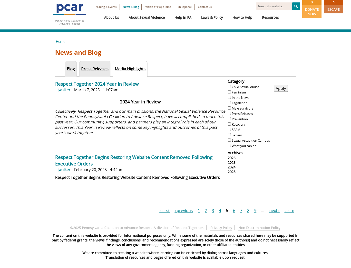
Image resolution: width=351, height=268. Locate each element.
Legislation (239, 103)
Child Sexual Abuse (245, 87)
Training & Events (105, 7)
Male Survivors (242, 108)
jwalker (64, 89)
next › (274, 210)
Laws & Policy (212, 17)
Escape (333, 6)
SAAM (236, 130)
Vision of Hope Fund (158, 7)
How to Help (242, 17)
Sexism (237, 135)
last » (289, 210)
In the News (240, 97)
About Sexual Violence (147, 17)
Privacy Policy (221, 227)
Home (60, 41)
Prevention (240, 119)
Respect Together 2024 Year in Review (97, 84)
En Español (185, 7)
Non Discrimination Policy (259, 227)
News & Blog (131, 7)
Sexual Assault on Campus (251, 140)
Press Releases (242, 113)
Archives (235, 153)
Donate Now (312, 8)
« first (164, 210)
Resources (270, 17)
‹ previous (184, 210)
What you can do (244, 146)
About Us (111, 17)
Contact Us (205, 7)
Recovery (238, 124)
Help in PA (183, 17)
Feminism (239, 92)
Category (236, 81)
